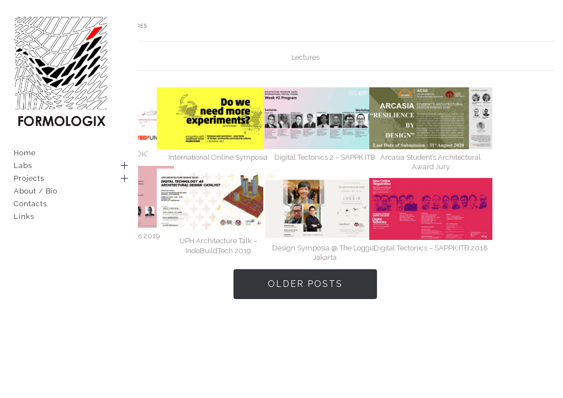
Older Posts (350, 284)
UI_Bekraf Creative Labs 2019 (191, 225)
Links (24, 216)
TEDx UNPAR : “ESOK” (191, 143)
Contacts (30, 204)
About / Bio (35, 191)
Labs (73, 165)
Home (25, 153)
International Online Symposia (297, 146)
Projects (73, 178)
